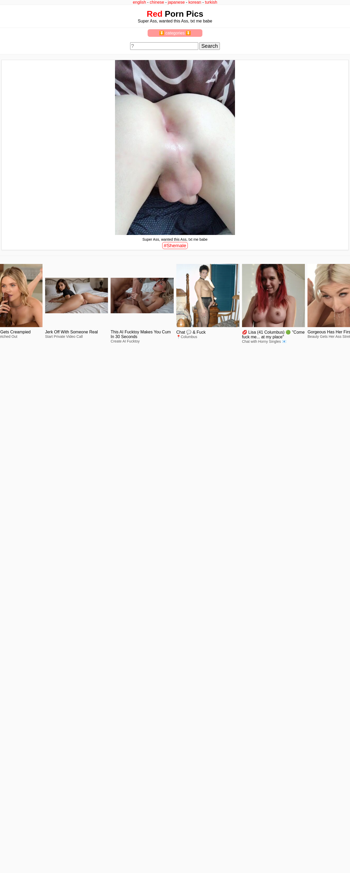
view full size (36, 442)
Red (154, 14)
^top (261, 756)
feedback (22, 756)
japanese (176, 2)
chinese (157, 2)
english (139, 2)
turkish (211, 2)
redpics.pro (267, 764)
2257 (8, 756)
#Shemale (175, 245)
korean (195, 2)
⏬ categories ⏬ (175, 33)
